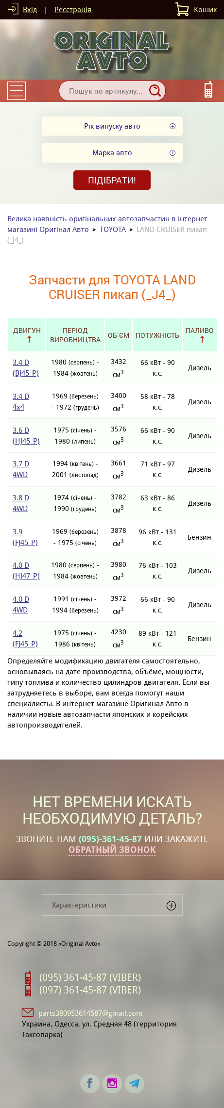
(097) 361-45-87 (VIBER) (90, 990)
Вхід (30, 9)
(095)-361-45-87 (110, 839)
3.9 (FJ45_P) (25, 537)
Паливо (200, 330)
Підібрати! (112, 180)
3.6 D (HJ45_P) (26, 436)
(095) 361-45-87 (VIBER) (90, 977)
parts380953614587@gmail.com (90, 1013)
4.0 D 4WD (21, 604)
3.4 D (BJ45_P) (26, 368)
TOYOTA (113, 229)
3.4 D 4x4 (21, 402)
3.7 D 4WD (21, 469)
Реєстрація (72, 9)
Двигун (27, 330)
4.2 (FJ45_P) (25, 638)
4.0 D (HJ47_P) (26, 570)
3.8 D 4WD (21, 503)
